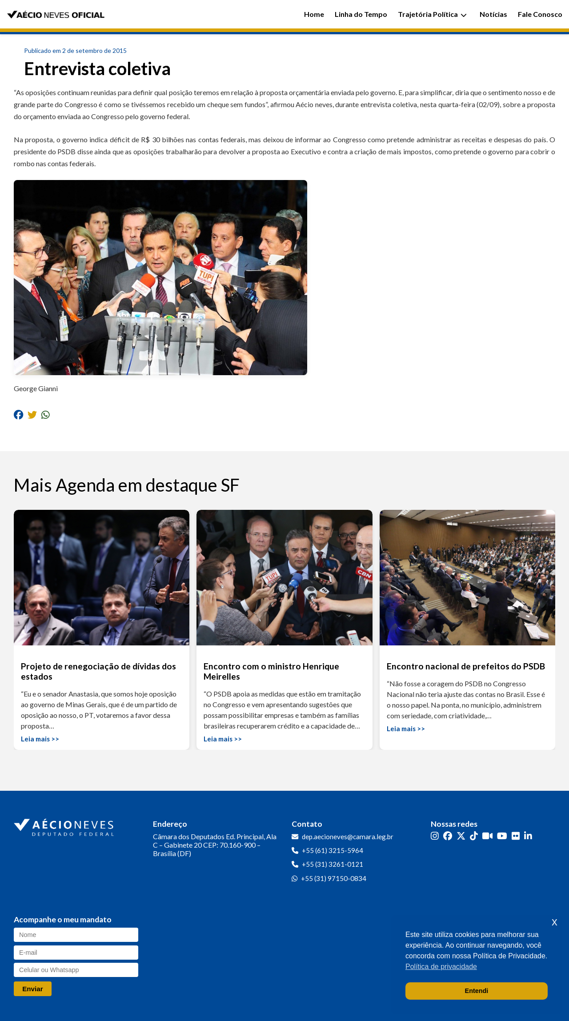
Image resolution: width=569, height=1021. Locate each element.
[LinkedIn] (528, 836)
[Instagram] (435, 836)
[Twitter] (461, 836)
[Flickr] (516, 836)
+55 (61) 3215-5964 (332, 850)
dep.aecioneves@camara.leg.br (347, 837)
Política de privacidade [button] (441, 966)
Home (314, 14)
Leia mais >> (40, 739)
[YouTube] (502, 836)
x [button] (554, 921)
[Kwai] (487, 836)
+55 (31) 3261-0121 (332, 864)
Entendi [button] (477, 990)
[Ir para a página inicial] (65, 825)
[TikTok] (474, 836)
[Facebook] (447, 836)
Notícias (493, 14)
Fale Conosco (540, 14)
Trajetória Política (432, 14)
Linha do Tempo (361, 14)
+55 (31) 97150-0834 (333, 878)
